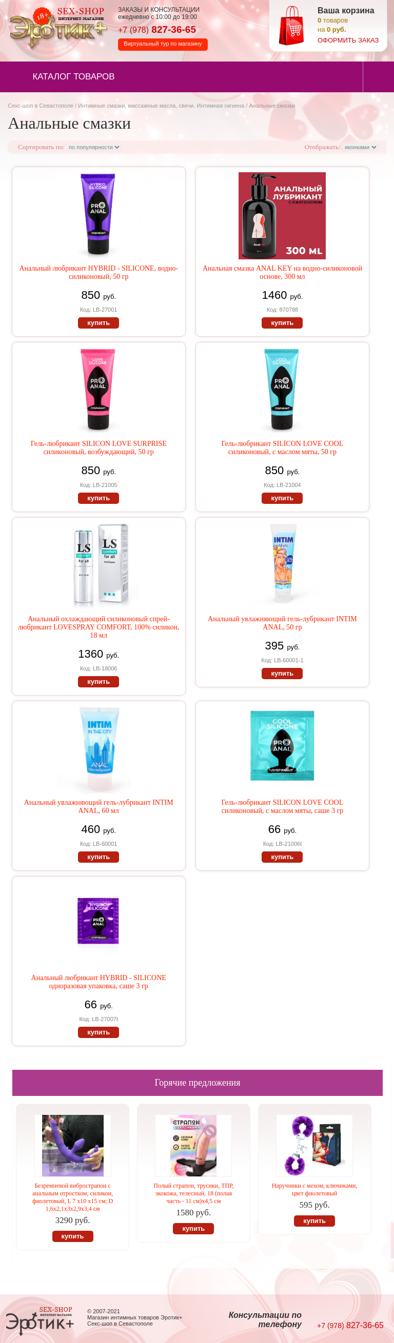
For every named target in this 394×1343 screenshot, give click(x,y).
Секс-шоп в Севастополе (40, 106)
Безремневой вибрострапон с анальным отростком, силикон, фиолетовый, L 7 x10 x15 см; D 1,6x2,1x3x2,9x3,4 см (72, 1197)
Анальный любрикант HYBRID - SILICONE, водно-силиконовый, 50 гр (98, 272)
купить (98, 323)
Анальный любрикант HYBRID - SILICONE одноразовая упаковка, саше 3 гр (98, 982)
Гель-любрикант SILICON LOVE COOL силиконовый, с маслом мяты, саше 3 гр (282, 807)
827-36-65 (157, 29)
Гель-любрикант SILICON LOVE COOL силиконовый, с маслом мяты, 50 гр (282, 448)
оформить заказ (348, 40)
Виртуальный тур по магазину (163, 43)
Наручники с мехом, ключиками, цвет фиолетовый (315, 1189)
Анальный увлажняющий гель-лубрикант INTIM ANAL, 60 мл (98, 807)
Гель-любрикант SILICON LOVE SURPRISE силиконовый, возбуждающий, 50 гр (99, 448)
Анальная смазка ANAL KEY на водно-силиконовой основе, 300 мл (282, 272)
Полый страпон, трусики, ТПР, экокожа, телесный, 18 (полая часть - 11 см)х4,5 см (193, 1193)
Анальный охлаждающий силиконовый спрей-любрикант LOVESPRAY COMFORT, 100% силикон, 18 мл (98, 627)
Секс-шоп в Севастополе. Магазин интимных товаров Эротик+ (56, 27)
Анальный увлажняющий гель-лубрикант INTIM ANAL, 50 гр (282, 623)
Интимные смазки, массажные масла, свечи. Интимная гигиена (161, 106)
